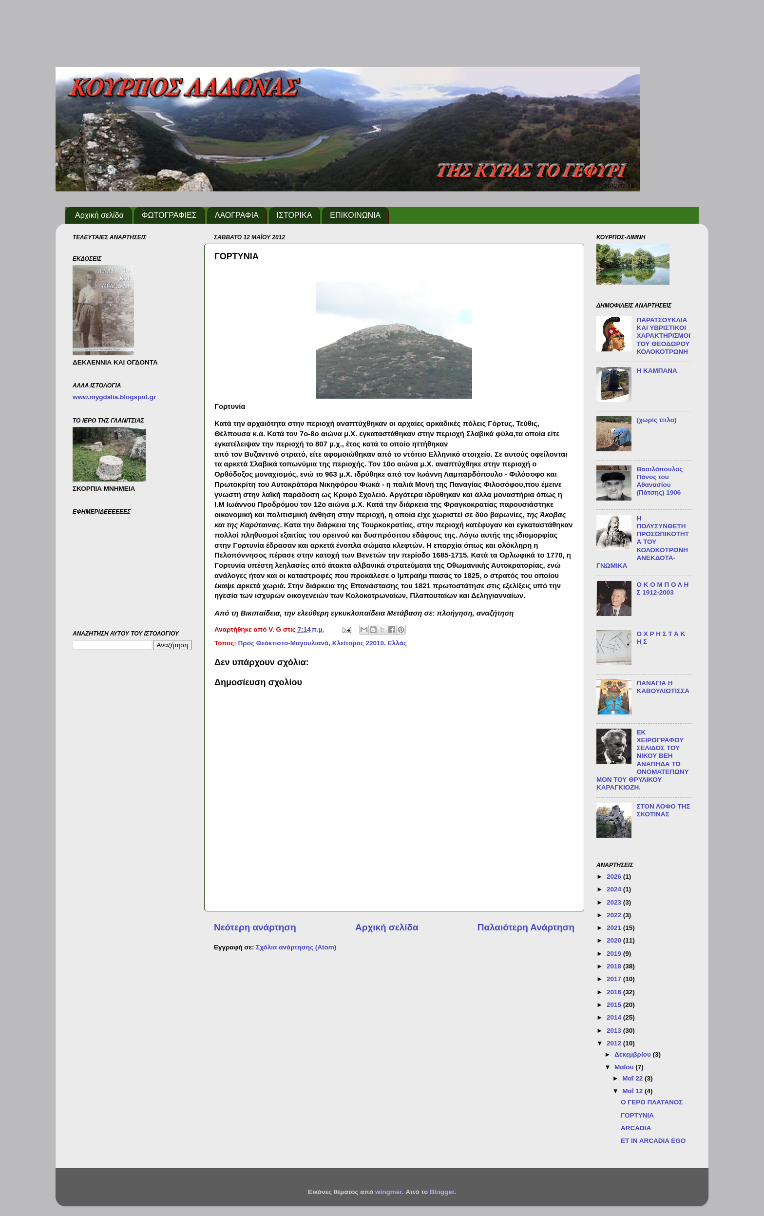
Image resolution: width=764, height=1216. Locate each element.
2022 (615, 915)
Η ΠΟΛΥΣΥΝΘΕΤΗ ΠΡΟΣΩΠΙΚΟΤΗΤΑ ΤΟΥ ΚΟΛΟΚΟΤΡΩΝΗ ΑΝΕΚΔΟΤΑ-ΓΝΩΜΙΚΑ (642, 542)
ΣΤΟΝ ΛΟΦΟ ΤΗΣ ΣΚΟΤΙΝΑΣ (663, 810)
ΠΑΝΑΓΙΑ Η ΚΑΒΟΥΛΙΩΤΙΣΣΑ (662, 687)
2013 (615, 1030)
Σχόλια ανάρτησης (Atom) (296, 947)
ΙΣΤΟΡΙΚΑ (294, 215)
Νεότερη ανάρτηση (255, 927)
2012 (615, 1043)
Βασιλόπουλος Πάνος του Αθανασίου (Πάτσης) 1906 (659, 481)
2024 (615, 889)
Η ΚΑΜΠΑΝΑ (656, 370)
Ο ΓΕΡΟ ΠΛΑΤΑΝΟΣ (652, 1102)
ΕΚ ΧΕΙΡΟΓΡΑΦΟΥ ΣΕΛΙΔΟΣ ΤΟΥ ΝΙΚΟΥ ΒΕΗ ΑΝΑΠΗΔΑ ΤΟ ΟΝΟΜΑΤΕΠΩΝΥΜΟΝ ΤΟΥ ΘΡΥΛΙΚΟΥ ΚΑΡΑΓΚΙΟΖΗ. (642, 760)
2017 (615, 979)
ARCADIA (636, 1128)
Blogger (442, 1192)
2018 (615, 966)
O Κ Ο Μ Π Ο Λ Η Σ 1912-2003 (662, 588)
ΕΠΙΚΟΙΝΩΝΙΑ (355, 215)
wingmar (388, 1192)
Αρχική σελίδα (99, 215)
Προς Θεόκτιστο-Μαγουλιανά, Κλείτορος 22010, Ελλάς (322, 643)
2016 (615, 992)
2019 (615, 953)
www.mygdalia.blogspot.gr (114, 397)
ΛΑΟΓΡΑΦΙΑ (237, 215)
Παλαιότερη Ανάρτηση (526, 927)
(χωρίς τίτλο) (656, 420)
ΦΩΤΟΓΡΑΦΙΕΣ (169, 215)
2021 (615, 927)
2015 (615, 1004)
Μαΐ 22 (633, 1078)
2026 (615, 876)
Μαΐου (624, 1067)
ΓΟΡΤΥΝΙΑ (637, 1115)
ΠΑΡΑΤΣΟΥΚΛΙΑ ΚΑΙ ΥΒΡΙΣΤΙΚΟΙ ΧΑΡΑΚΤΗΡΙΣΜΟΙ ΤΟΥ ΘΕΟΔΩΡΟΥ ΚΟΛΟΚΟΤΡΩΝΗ (663, 335)
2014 (615, 1017)
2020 (615, 940)
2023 (615, 902)
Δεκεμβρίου (633, 1054)
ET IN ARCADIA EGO (653, 1140)
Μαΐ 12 (633, 1091)
